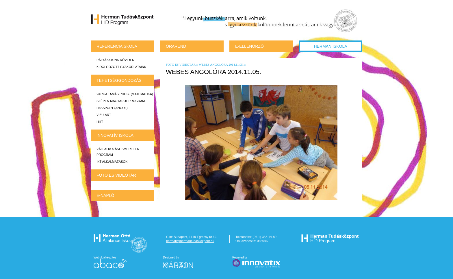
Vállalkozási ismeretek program (117, 151)
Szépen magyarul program (120, 101)
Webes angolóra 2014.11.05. (221, 64)
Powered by (256, 262)
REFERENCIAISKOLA (116, 46)
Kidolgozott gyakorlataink (121, 67)
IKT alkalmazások (111, 161)
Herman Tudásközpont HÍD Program (122, 20)
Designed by (181, 262)
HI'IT (99, 121)
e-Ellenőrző (249, 46)
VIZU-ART (103, 115)
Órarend (176, 46)
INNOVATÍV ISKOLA (114, 135)
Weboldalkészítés (110, 262)
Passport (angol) (112, 108)
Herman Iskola (330, 46)
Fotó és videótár (116, 175)
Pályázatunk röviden (115, 60)
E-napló (105, 195)
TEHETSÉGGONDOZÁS (119, 80)
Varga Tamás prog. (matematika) (124, 94)
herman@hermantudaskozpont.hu (190, 241)
